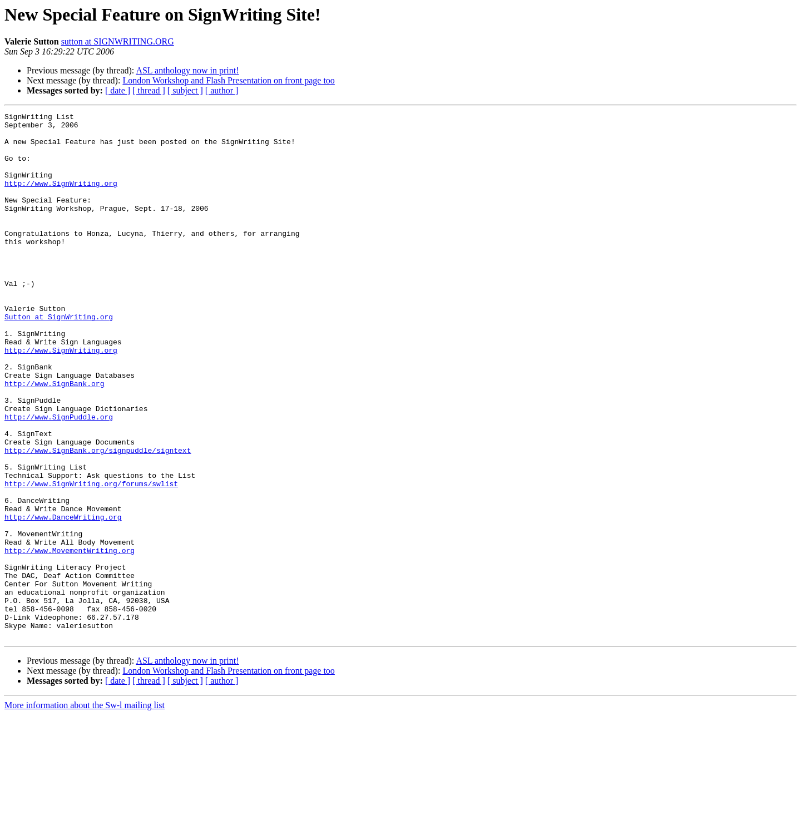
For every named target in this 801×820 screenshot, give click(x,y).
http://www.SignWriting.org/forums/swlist (91, 559)
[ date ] (117, 90)
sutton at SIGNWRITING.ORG (117, 41)
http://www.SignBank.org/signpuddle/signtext (97, 518)
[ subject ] (185, 90)
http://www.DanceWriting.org (63, 599)
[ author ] (222, 90)
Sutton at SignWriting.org (58, 358)
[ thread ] (148, 90)
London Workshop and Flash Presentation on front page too (228, 80)
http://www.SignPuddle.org (58, 478)
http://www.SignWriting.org (60, 198)
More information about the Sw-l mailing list (84, 810)
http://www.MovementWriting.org (69, 639)
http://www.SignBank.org (54, 438)
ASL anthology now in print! (187, 70)
